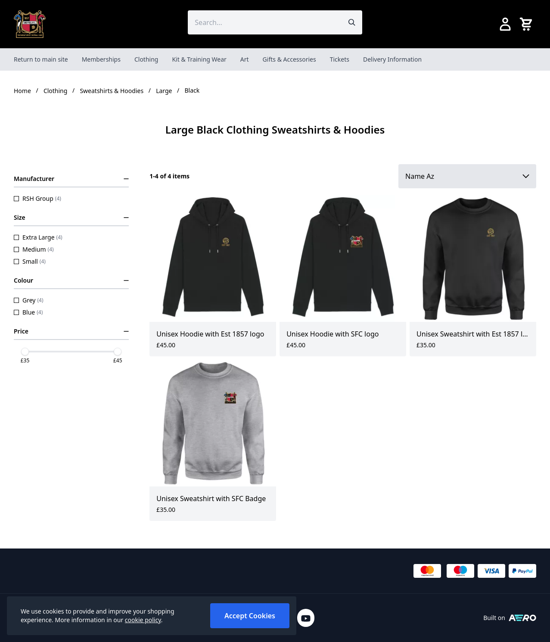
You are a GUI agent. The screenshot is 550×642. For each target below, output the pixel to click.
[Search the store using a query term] (264, 22)
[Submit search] (352, 22)
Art (244, 59)
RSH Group (37, 198)
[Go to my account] (505, 24)
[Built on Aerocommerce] (522, 618)
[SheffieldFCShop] (30, 24)
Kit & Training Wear (199, 59)
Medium (34, 249)
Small (30, 261)
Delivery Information (392, 59)
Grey (29, 300)
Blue (28, 312)
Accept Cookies (249, 615)
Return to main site (41, 59)
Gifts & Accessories (289, 59)
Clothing (146, 59)
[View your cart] (527, 24)
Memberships (101, 59)
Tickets (339, 59)
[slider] (25, 351)
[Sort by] (467, 176)
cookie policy (143, 620)
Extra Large (38, 237)
